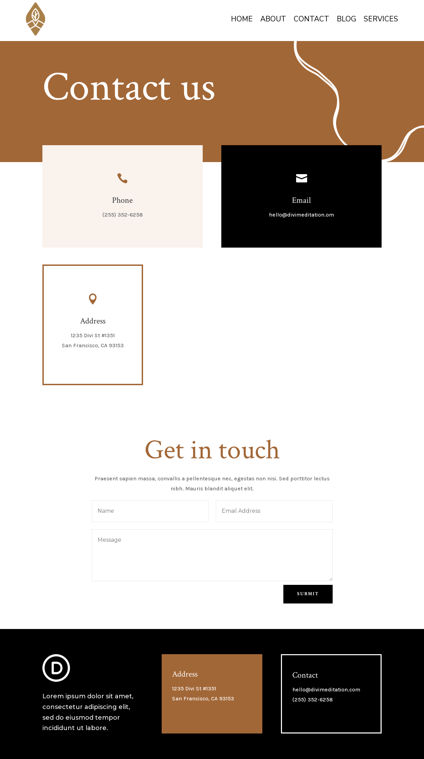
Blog (346, 19)
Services (381, 19)
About (273, 19)
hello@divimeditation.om (301, 214)
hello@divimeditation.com (326, 689)
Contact (311, 19)
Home (242, 19)
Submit (308, 594)
